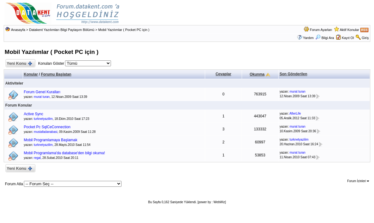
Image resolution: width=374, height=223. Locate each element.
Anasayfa (18, 30)
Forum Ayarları (321, 30)
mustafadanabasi (45, 131)
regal (37, 158)
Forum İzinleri (358, 181)
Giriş (365, 38)
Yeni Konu (19, 63)
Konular (31, 74)
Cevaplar (223, 74)
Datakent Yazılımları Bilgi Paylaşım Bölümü (62, 30)
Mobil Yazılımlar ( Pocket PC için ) (123, 30)
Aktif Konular (349, 30)
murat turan (42, 96)
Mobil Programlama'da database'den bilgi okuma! (64, 153)
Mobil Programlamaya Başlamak (50, 140)
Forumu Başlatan (56, 74)
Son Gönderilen (293, 74)
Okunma (257, 74)
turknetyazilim (43, 118)
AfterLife (295, 113)
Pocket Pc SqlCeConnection (47, 127)
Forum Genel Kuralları (42, 92)
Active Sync (33, 114)
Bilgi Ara (324, 38)
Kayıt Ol (348, 38)
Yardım (308, 38)
